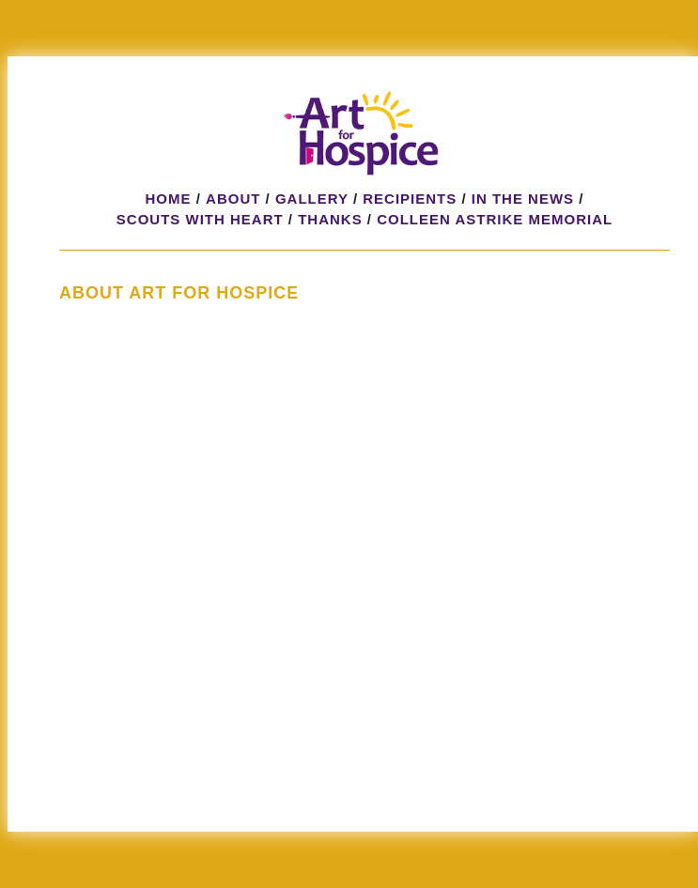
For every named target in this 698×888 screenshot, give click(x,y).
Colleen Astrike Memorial (495, 219)
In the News (523, 199)
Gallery (312, 199)
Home (169, 199)
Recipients (410, 199)
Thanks (330, 219)
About (233, 199)
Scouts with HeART (200, 219)
